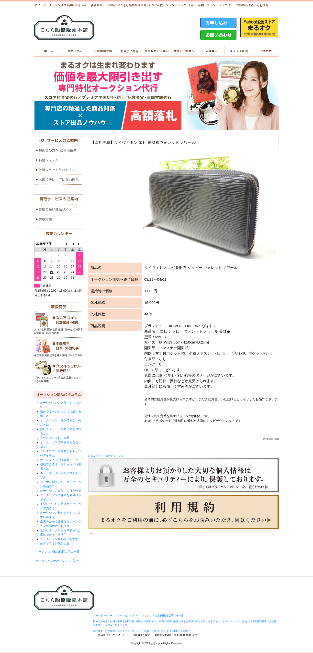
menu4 (58, 180)
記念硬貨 (161, 615)
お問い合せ (265, 51)
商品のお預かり (183, 51)
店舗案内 (210, 51)
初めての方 (75, 51)
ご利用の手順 (102, 51)
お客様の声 (192, 621)
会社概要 (98, 631)
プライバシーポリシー (129, 631)
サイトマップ (232, 621)
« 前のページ (96, 456)
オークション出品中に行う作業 (60, 490)
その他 (179, 615)
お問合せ (186, 631)
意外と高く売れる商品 (54, 438)
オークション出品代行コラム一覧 (57, 551)
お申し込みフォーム (212, 621)
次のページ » (114, 456)
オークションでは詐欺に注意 (59, 460)
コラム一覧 (111, 624)
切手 (171, 615)
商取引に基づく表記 (155, 631)
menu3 (58, 170)
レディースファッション (116, 615)
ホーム (47, 51)
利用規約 (110, 631)
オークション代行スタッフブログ (57, 561)
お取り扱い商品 (129, 51)
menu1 (58, 150)
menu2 (58, 160)
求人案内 (174, 631)
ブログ (123, 624)
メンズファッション (143, 615)
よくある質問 (237, 51)
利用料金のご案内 (156, 51)
